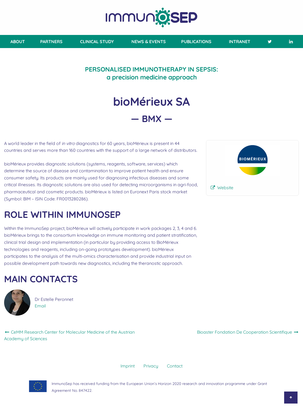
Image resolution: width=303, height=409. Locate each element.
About (17, 41)
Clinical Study (97, 41)
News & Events (148, 41)
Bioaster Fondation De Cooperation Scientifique (248, 332)
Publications (196, 41)
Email (40, 306)
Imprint (127, 366)
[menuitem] (16, 41)
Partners (51, 41)
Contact (175, 366)
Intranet (239, 41)
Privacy (150, 366)
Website (225, 187)
